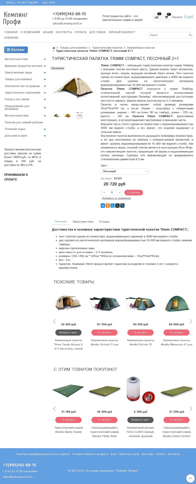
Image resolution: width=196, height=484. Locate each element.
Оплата (81, 32)
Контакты (64, 32)
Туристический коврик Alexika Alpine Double (68, 430)
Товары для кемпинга (73, 48)
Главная (11, 32)
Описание (61, 222)
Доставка (97, 32)
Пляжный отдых (15, 129)
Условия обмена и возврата (90, 454)
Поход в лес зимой (17, 99)
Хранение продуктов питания (23, 66)
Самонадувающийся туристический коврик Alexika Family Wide (104, 432)
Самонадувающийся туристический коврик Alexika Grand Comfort (176, 432)
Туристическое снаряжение (22, 93)
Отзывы (104, 222)
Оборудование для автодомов (17, 107)
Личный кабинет (121, 32)
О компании (30, 32)
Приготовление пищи (18, 73)
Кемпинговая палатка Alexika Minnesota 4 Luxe (176, 342)
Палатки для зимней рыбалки (24, 122)
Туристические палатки (107, 48)
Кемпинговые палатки (141, 48)
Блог (113, 454)
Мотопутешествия (16, 116)
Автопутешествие (16, 59)
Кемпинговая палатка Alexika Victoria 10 (140, 342)
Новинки (11, 38)
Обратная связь (129, 454)
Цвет (104, 165)
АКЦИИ (48, 32)
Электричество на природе (22, 86)
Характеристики (83, 222)
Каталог (16, 49)
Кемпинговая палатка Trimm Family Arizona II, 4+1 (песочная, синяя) (68, 344)
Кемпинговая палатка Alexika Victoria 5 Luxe (105, 342)
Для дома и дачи (16, 136)
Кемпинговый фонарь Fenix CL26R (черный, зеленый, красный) (140, 432)
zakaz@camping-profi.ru (67, 23)
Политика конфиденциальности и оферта (43, 454)
